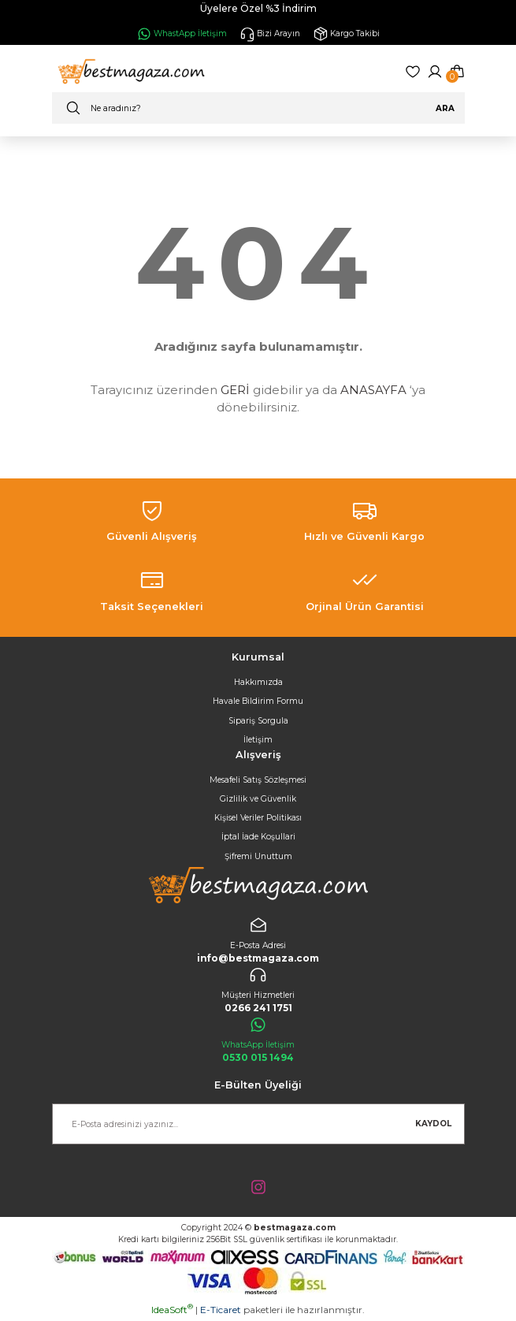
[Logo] (129, 72)
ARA (445, 108)
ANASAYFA (373, 389)
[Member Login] (435, 72)
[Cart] (457, 72)
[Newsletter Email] (258, 1123)
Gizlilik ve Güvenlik (258, 799)
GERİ (235, 389)
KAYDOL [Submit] (433, 1123)
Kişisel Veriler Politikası (258, 818)
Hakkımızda (258, 682)
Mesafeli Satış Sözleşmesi (258, 780)
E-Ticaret (220, 1309)
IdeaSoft (172, 1309)
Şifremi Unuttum (258, 856)
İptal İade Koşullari (258, 837)
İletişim (258, 740)
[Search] (258, 108)
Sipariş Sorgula (258, 721)
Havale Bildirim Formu (258, 701)
